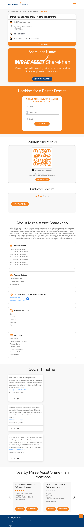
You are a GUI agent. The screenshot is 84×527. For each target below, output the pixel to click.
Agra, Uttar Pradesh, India (17, 300)
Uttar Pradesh (27, 11)
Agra (36, 11)
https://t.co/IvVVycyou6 (52, 390)
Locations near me (14, 11)
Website (20, 482)
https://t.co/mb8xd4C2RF (17, 423)
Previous (9, 470)
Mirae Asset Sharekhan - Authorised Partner (25, 459)
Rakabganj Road (13, 494)
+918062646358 (51, 475)
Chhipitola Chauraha (26, 494)
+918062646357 (19, 34)
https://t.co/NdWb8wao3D (17, 390)
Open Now (35, 39)
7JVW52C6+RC (15, 298)
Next (74, 470)
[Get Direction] (27, 300)
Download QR (42, 179)
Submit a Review (20, 204)
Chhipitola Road (38, 494)
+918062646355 (20, 473)
